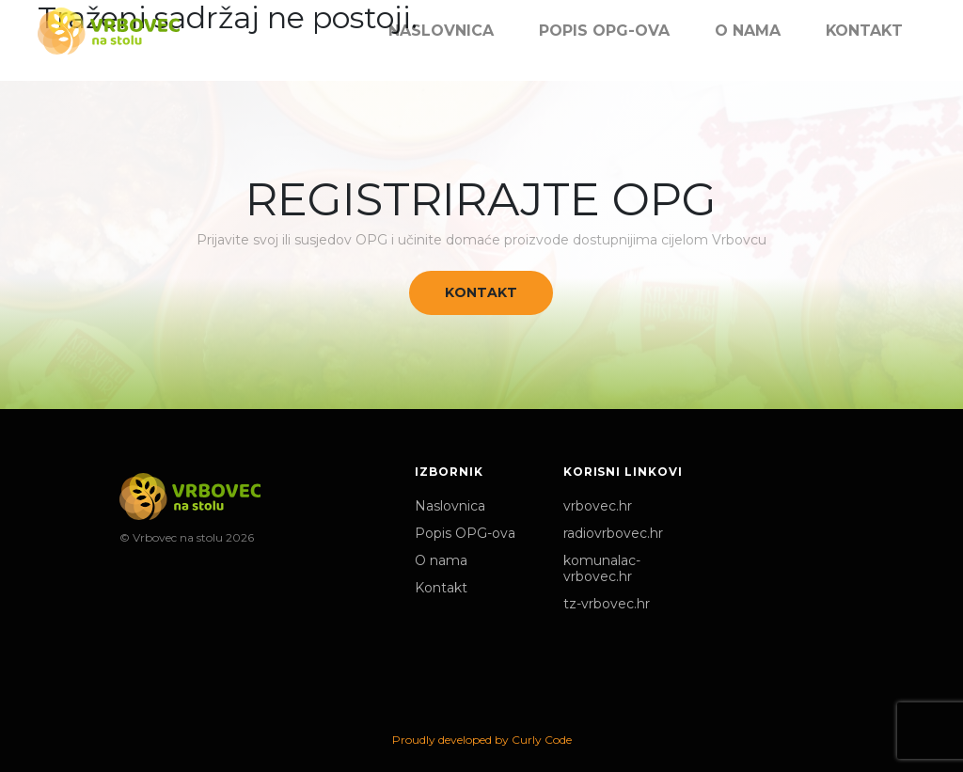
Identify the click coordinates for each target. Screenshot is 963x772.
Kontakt (481, 292)
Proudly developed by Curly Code (482, 740)
